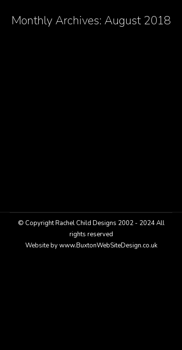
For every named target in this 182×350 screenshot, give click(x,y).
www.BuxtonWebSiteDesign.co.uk (108, 245)
